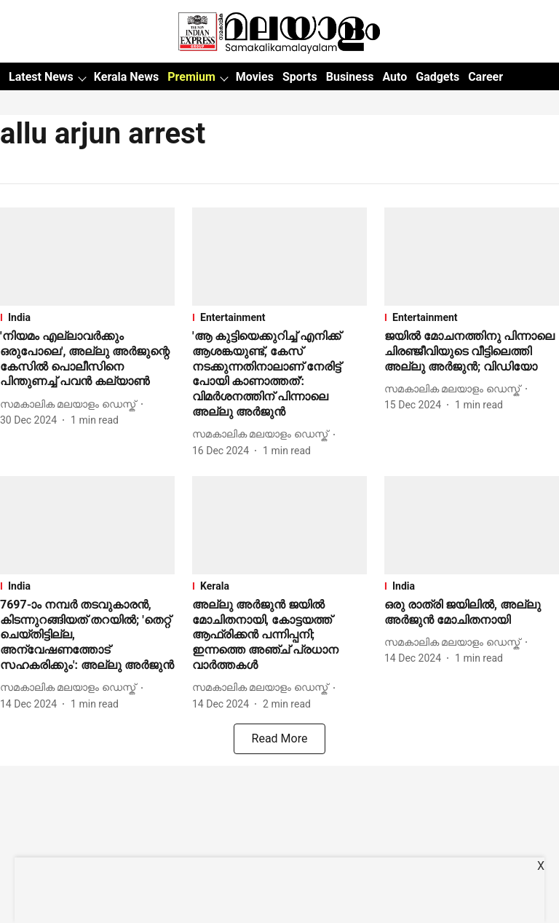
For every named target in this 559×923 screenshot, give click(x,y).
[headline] (87, 359)
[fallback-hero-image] (87, 256)
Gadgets (437, 77)
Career (485, 77)
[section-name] (87, 317)
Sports (299, 77)
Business (350, 77)
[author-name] (70, 404)
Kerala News (126, 77)
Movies (255, 77)
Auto (394, 77)
